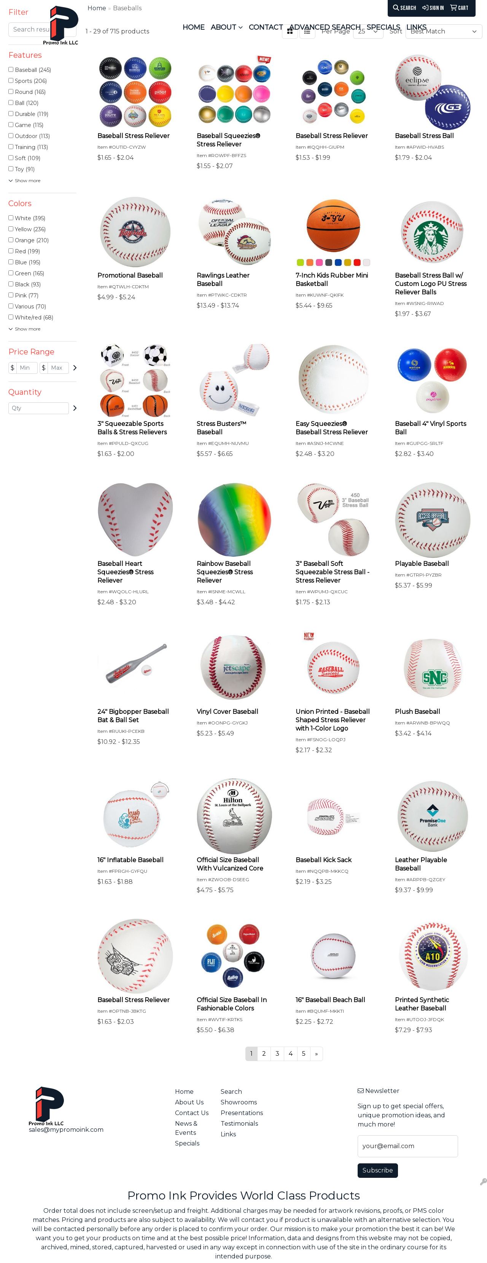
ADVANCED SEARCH (325, 27)
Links (228, 1134)
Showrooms (239, 1102)
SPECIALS (383, 27)
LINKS (416, 27)
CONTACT (266, 27)
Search (404, 8)
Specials (187, 1143)
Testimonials (239, 1123)
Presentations (239, 1113)
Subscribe (378, 1170)
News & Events (186, 1128)
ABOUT (223, 27)
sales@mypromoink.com (66, 1129)
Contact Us (191, 1113)
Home (184, 1091)
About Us (189, 1102)
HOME (194, 27)
